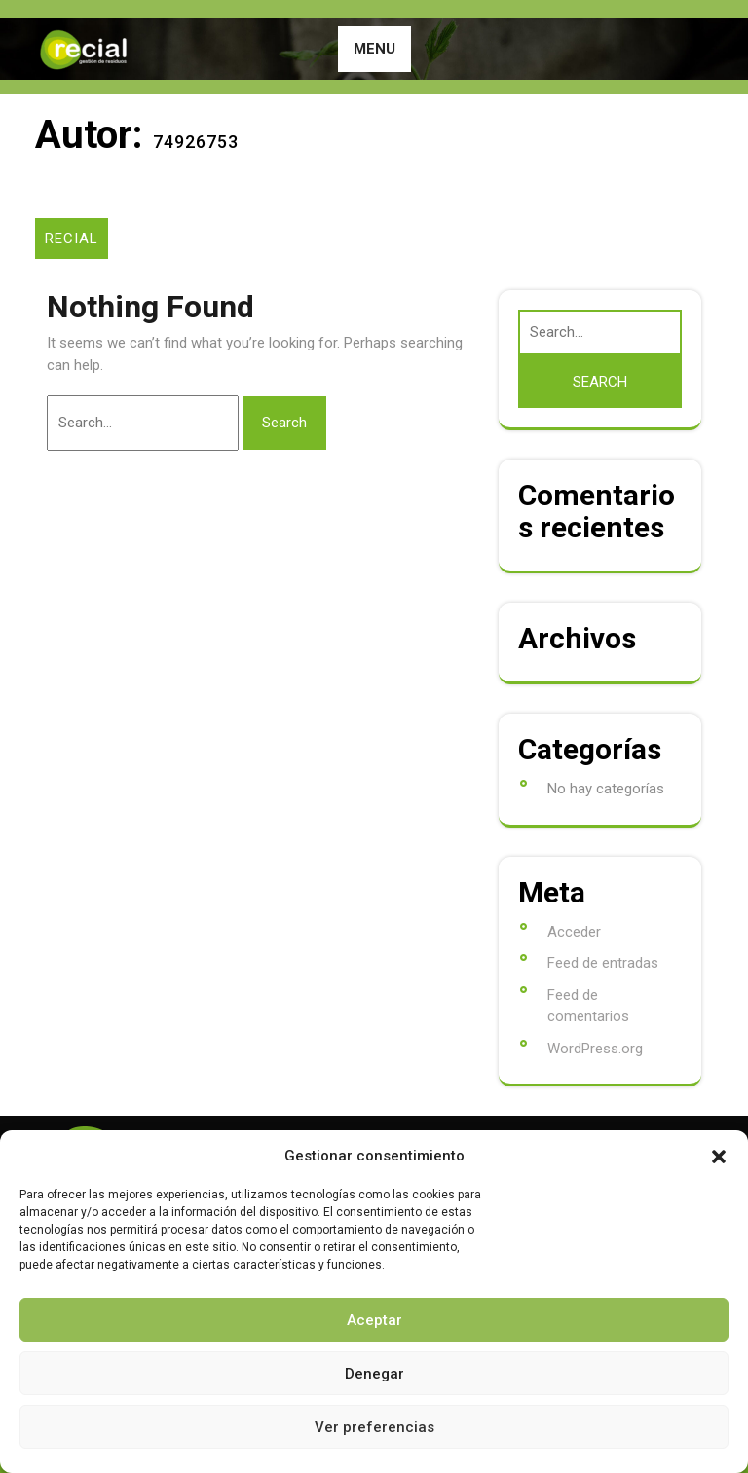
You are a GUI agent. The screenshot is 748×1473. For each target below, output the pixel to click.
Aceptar (374, 1320)
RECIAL (71, 238)
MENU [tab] (374, 48)
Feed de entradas (602, 963)
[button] (719, 1155)
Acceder (574, 931)
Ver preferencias (374, 1427)
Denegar (374, 1373)
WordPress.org (595, 1048)
